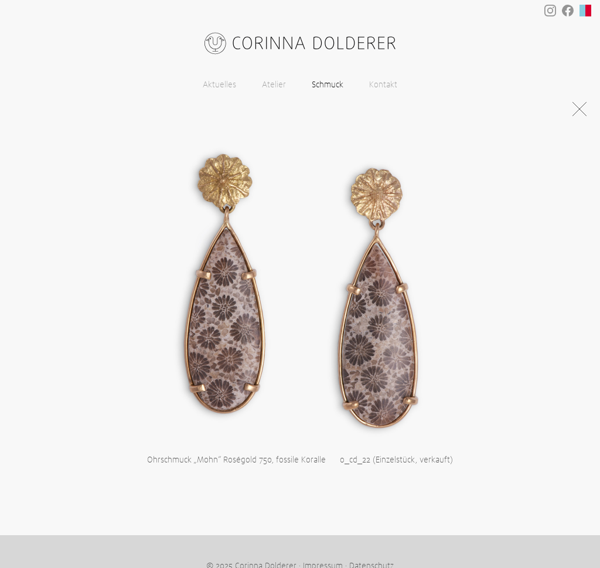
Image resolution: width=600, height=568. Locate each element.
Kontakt (383, 85)
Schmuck (327, 85)
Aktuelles (219, 85)
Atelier (274, 85)
